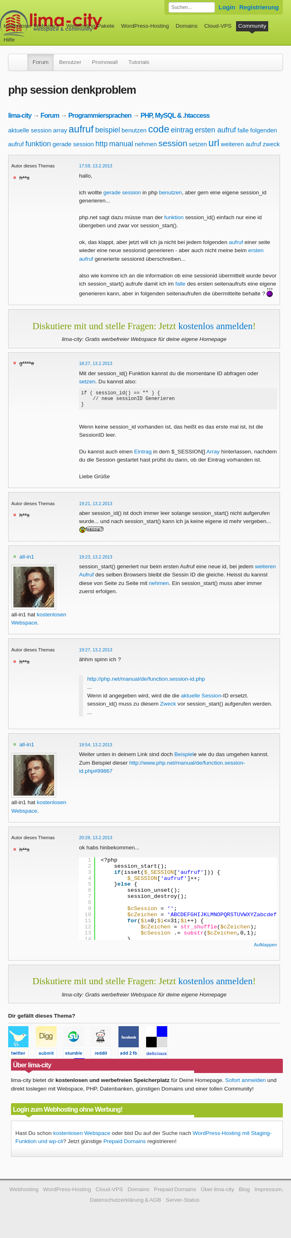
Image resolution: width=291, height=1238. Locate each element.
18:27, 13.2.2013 (95, 363)
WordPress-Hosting (145, 26)
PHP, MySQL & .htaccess (175, 115)
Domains (187, 26)
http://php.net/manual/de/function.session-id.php (146, 682)
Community (252, 26)
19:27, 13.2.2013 (95, 653)
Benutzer (70, 62)
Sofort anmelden (245, 1084)
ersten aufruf (215, 130)
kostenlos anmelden (215, 326)
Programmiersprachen (99, 115)
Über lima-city (217, 1193)
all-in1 (26, 560)
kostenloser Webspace (31, 26)
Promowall (105, 62)
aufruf (80, 128)
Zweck (168, 707)
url (213, 142)
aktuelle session (30, 130)
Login (227, 7)
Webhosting (24, 1193)
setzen (198, 144)
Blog (244, 1193)
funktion (38, 144)
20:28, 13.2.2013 (95, 841)
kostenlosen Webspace (81, 1137)
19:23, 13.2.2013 (95, 560)
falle (243, 130)
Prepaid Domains (124, 1145)
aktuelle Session (201, 699)
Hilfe (9, 40)
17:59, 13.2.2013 (95, 165)
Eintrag (143, 455)
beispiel (107, 130)
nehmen (146, 144)
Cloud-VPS (218, 26)
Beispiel (184, 758)
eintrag (182, 130)
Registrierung (259, 7)
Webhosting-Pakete (90, 26)
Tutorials (138, 62)
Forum (40, 62)
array (60, 130)
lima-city (19, 115)
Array (212, 455)
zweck (271, 144)
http (101, 144)
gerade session (73, 144)
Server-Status (182, 1204)
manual (121, 144)
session (172, 143)
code (158, 128)
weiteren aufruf (241, 144)
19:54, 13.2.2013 (95, 748)
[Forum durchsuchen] (191, 7)
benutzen (134, 130)
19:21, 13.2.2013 (95, 507)
